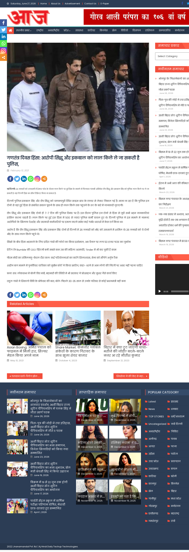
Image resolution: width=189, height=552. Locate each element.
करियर (91, 30)
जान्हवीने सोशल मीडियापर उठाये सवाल (136, 470)
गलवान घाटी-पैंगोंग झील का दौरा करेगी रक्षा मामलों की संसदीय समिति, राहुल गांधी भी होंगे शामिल (27, 376)
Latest (152, 401)
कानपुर (152, 483)
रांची (173, 521)
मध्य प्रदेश (176, 498)
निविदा (174, 431)
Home (43, 3)
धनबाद (174, 409)
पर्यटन (174, 454)
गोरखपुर (153, 506)
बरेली (174, 476)
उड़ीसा (151, 454)
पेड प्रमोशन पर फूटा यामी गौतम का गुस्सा (104, 416)
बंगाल (174, 468)
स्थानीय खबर (23, 30)
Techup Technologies (65, 546)
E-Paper (105, 3)
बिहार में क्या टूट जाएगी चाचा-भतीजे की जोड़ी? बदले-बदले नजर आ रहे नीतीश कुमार (126, 351)
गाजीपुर (152, 498)
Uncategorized (157, 424)
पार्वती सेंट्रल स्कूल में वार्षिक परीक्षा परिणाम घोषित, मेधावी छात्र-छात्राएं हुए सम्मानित (47, 504)
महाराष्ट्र (175, 513)
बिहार (174, 491)
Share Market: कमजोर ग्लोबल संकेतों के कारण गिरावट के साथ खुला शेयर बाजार (77, 351)
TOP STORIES (156, 416)
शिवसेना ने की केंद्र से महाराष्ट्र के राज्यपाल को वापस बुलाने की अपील (132, 376)
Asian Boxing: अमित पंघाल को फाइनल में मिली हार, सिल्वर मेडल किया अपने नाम (29, 351)
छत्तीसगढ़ (153, 513)
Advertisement (72, 3)
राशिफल (149, 30)
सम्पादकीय (164, 30)
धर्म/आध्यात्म (177, 416)
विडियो (124, 30)
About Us (55, 3)
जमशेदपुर (153, 521)
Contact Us (90, 3)
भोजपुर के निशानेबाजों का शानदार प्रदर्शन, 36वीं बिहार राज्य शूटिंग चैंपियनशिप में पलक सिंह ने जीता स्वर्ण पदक (50, 406)
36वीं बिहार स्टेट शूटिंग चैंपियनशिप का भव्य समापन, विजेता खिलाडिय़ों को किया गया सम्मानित (49, 447)
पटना (174, 446)
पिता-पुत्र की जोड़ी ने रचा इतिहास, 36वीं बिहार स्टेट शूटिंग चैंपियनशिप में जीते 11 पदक (50, 427)
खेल (114, 30)
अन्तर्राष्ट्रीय (53, 30)
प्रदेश (66, 30)
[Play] (159, 291)
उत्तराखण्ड (153, 468)
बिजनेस (104, 30)
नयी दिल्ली (176, 424)
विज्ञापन (136, 30)
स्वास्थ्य (79, 30)
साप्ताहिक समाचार (92, 392)
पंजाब (174, 439)
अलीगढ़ (153, 439)
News (152, 409)
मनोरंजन (179, 30)
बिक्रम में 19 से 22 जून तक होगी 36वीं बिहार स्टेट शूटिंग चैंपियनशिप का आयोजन (49, 486)
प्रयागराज (175, 461)
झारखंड (174, 401)
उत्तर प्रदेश (153, 461)
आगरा (152, 446)
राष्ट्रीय (39, 30)
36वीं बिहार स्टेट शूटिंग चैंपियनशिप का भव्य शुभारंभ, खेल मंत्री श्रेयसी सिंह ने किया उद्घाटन (50, 467)
